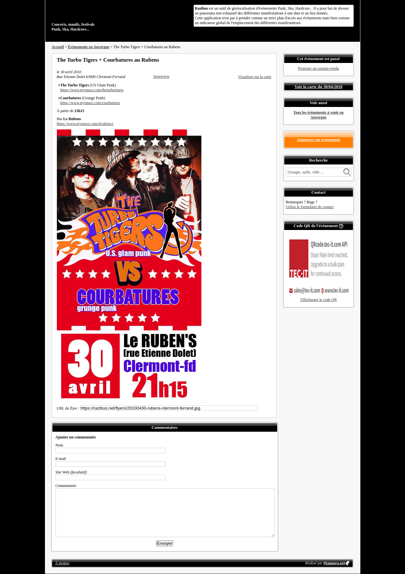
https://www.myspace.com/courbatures (90, 103)
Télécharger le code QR (318, 299)
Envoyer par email (260, 59)
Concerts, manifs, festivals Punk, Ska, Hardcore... (93, 17)
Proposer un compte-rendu (318, 68)
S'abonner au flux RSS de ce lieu (269, 59)
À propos (62, 563)
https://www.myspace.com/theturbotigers (92, 90)
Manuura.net (334, 563)
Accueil (58, 47)
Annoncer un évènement (318, 139)
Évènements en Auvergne (88, 47)
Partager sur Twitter (251, 59)
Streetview (161, 76)
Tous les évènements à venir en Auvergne (318, 114)
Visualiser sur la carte (254, 77)
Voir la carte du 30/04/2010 (318, 86)
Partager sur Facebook (243, 59)
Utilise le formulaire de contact (310, 207)
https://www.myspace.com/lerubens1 (85, 123)
